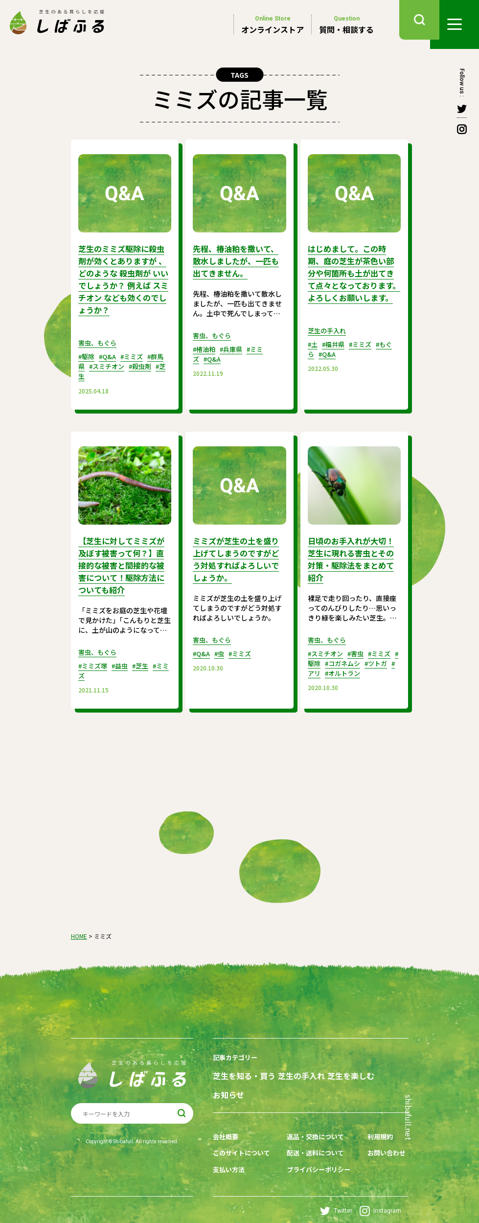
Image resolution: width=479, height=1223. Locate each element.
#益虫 (123, 660)
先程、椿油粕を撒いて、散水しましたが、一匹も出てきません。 (236, 260)
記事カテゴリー (237, 1051)
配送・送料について (315, 1142)
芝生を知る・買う (244, 1069)
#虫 (222, 648)
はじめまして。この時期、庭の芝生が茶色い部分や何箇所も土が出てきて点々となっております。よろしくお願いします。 (352, 277)
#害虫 (360, 648)
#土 (313, 353)
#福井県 (335, 353)
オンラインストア (272, 24)
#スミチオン (115, 363)
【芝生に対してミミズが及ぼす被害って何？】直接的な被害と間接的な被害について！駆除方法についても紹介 (124, 560)
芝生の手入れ (328, 340)
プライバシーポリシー (318, 1157)
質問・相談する (346, 24)
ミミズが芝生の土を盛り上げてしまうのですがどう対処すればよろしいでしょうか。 (237, 554)
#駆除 (87, 353)
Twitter (336, 1198)
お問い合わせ (383, 1142)
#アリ (335, 667)
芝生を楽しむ (355, 1069)
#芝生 (99, 373)
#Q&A (110, 353)
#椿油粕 (205, 347)
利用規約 (376, 1127)
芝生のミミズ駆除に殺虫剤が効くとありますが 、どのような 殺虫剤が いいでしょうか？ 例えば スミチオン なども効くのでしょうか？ (124, 277)
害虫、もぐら (98, 340)
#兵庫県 (234, 347)
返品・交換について (315, 1127)
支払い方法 (230, 1157)
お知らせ (228, 1087)
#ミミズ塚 (94, 660)
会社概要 (226, 1127)
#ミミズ (136, 353)
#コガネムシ (361, 658)
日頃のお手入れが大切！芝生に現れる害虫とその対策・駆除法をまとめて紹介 (352, 554)
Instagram (380, 1198)
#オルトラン (367, 667)
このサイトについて (243, 1142)
